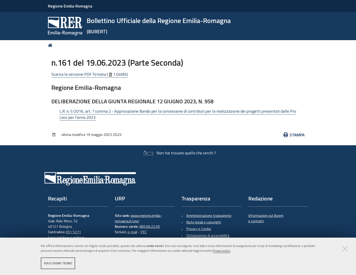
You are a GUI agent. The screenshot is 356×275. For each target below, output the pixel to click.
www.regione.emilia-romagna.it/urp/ (138, 218)
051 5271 (73, 232)
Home (51, 45)
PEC (144, 232)
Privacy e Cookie (198, 228)
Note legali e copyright (203, 222)
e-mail (132, 232)
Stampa (294, 135)
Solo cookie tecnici (58, 263)
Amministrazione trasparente (208, 215)
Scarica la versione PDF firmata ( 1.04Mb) (89, 74)
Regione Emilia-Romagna (70, 6)
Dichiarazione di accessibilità (207, 235)
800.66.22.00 (149, 226)
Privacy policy (221, 250)
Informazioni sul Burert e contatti (266, 218)
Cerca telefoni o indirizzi (66, 237)
